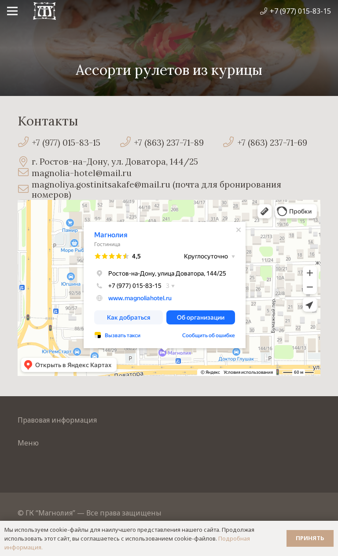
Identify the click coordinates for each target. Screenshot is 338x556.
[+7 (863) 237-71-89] (127, 142)
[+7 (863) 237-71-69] (230, 142)
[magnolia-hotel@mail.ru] (25, 173)
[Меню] (12, 11)
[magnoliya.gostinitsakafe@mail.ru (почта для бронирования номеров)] (25, 190)
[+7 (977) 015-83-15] (25, 142)
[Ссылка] (44, 11)
